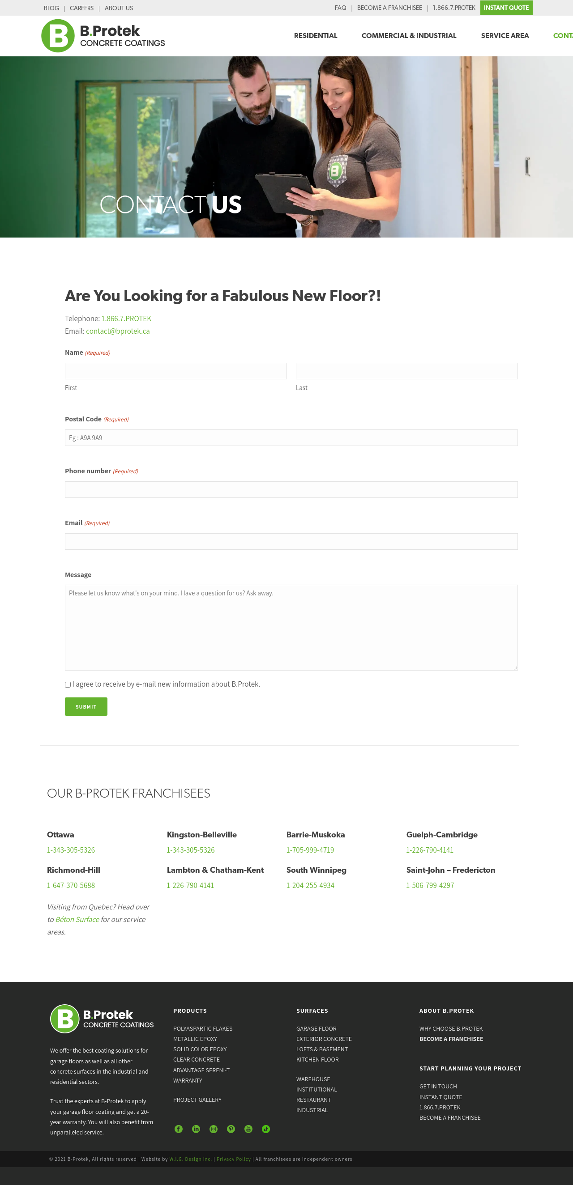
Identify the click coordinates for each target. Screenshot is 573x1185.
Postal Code (96, 419)
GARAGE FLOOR (316, 1028)
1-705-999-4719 (310, 850)
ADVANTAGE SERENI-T (201, 1070)
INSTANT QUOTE (506, 7)
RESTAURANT (313, 1100)
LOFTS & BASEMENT (322, 1049)
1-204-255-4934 (310, 885)
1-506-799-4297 (430, 885)
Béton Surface (77, 919)
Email (87, 523)
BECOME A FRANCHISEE (389, 7)
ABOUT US (119, 8)
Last (302, 387)
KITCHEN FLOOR (317, 1059)
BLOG (51, 8)
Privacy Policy (234, 1159)
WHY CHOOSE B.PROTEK (451, 1028)
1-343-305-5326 (71, 850)
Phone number (101, 471)
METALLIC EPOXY (195, 1039)
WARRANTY (187, 1080)
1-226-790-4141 (430, 850)
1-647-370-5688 (71, 885)
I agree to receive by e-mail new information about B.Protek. (166, 684)
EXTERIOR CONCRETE (324, 1039)
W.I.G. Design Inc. (191, 1159)
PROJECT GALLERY (197, 1100)
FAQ (340, 7)
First (71, 387)
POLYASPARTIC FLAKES (202, 1028)
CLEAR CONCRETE (196, 1059)
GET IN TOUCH (438, 1086)
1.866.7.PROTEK (454, 7)
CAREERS (82, 8)
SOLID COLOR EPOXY (200, 1049)
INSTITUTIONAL (316, 1089)
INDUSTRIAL (312, 1110)
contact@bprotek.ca (118, 331)
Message (78, 574)
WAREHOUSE (313, 1079)
